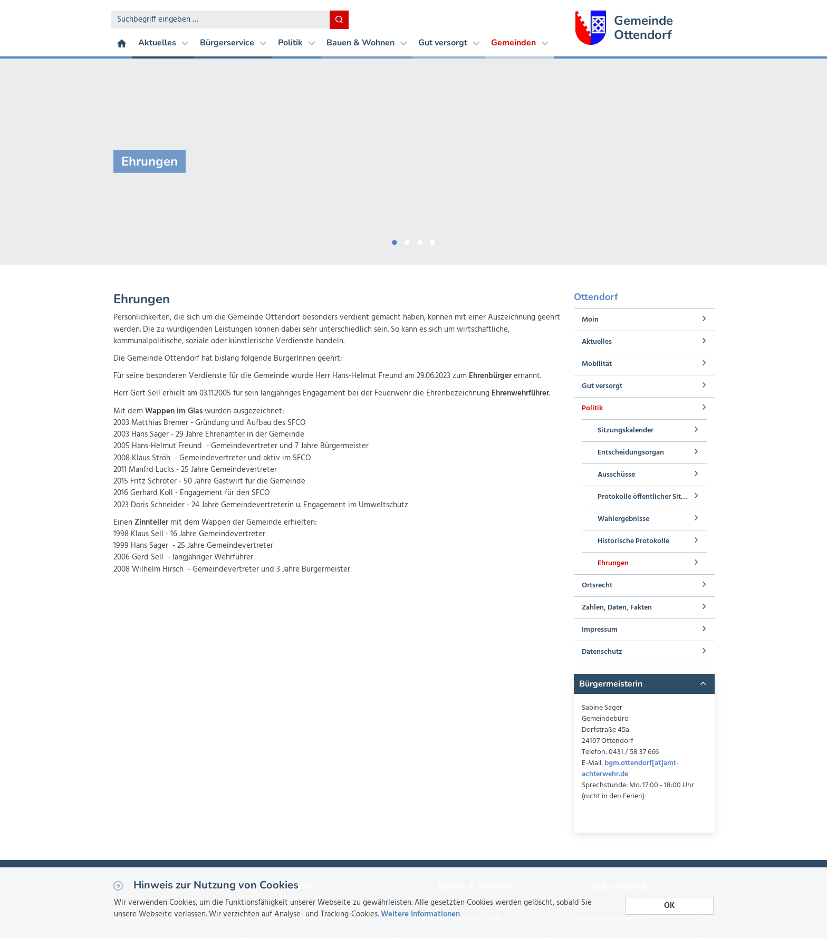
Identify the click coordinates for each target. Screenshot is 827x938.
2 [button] (407, 240)
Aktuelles (163, 43)
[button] (644, 684)
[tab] (644, 684)
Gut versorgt (448, 43)
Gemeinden (519, 43)
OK (669, 905)
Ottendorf (596, 297)
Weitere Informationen (420, 914)
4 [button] (432, 240)
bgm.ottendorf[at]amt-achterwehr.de (630, 768)
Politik (296, 43)
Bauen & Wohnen (366, 43)
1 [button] (394, 240)
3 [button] (420, 240)
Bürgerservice (233, 43)
